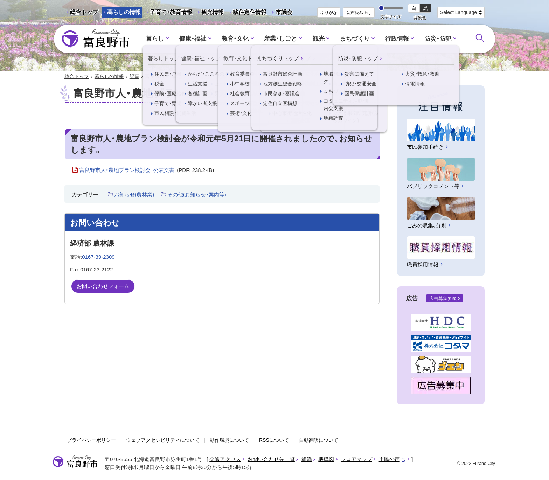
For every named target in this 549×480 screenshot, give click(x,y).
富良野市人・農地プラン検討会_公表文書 (146, 170)
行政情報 (397, 38)
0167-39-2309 (98, 257)
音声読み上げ (358, 12)
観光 (319, 38)
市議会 (284, 12)
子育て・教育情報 (171, 12)
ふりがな (328, 12)
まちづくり (355, 38)
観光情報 (210, 13)
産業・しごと (280, 38)
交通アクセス (225, 459)
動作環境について (229, 440)
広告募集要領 (443, 298)
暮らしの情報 (124, 12)
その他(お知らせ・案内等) (196, 194)
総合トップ (84, 12)
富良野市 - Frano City (95, 38)
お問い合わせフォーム (103, 286)
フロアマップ (356, 459)
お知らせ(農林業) (134, 194)
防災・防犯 (437, 38)
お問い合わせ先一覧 (271, 459)
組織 (306, 459)
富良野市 (75, 461)
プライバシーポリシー (91, 440)
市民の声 (392, 459)
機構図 (326, 459)
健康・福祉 (192, 38)
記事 (134, 76)
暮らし (155, 38)
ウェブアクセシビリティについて (163, 440)
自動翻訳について (318, 440)
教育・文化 (235, 38)
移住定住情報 (246, 13)
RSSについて (274, 440)
